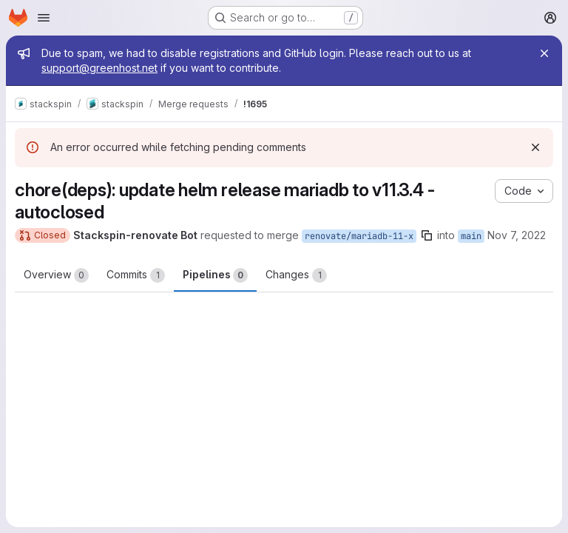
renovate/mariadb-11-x (359, 236)
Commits (135, 275)
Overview (56, 275)
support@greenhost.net (99, 67)
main (471, 236)
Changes (296, 275)
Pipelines (215, 275)
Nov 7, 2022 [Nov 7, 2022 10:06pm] (516, 235)
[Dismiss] (535, 147)
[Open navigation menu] (43, 18)
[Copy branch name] (427, 235)
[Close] (544, 53)
